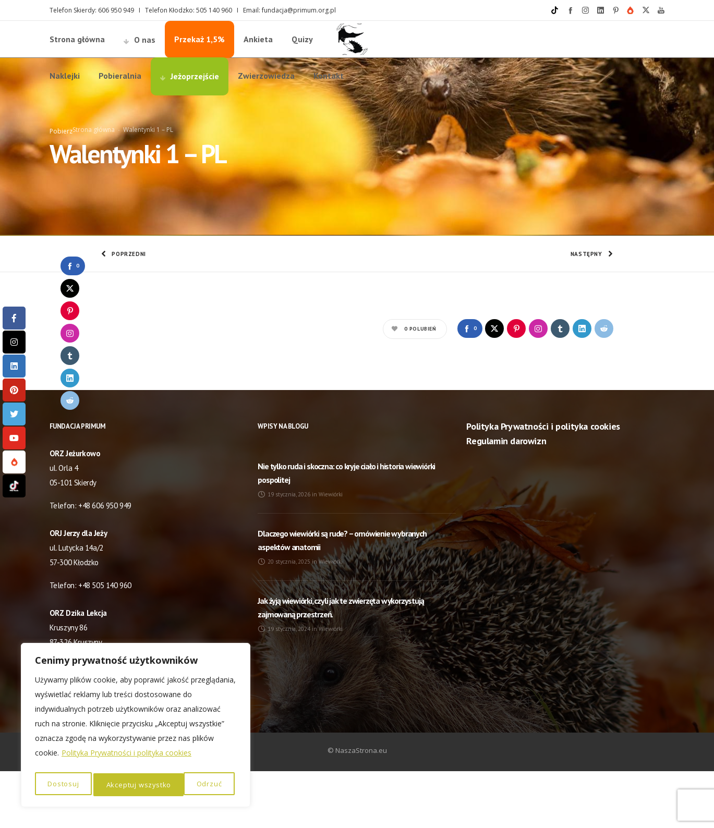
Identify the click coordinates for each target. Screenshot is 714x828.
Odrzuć (118, 784)
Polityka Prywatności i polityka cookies (126, 757)
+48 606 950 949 (104, 562)
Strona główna (93, 158)
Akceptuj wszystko (191, 784)
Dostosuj (62, 784)
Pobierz (61, 159)
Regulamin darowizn (506, 498)
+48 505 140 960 (104, 642)
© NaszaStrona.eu (357, 807)
